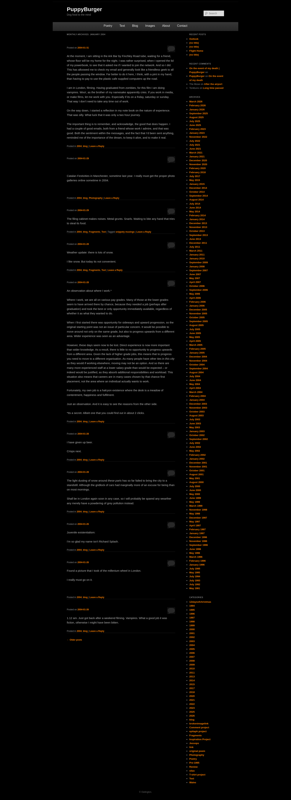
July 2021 (194, 144)
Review (193, 766)
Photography (96, 198)
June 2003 (195, 423)
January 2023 (197, 133)
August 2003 (196, 415)
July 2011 (194, 246)
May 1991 (194, 588)
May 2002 (194, 450)
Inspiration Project (199, 739)
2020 (192, 696)
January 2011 (197, 254)
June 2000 (195, 490)
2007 (192, 656)
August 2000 (196, 482)
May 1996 (194, 553)
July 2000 (194, 486)
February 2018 (197, 172)
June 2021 (195, 148)
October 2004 (197, 364)
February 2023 (197, 129)
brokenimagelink (198, 723)
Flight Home (196, 50)
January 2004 (197, 400)
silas (192, 770)
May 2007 (194, 278)
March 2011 (195, 250)
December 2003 (198, 403)
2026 (192, 715)
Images (150, 25)
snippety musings (125, 232)
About (166, 25)
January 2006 (197, 305)
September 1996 (198, 545)
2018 (192, 692)
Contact (182, 25)
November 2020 (198, 164)
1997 (192, 617)
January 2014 (197, 219)
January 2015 (197, 184)
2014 (192, 680)
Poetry (108, 25)
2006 (192, 653)
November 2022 (198, 136)
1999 (192, 625)
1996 (192, 613)
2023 (192, 708)
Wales (192, 782)
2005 (192, 649)
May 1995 (194, 572)
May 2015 (194, 180)
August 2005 (196, 325)
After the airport (213, 84)
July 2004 (194, 376)
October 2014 (197, 191)
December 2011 (198, 243)
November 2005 (198, 313)
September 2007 (198, 270)
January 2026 (197, 109)
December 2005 (198, 309)
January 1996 (197, 564)
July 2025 (194, 121)
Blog (135, 25)
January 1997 (197, 533)
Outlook (193, 39)
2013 (192, 676)
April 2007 (195, 282)
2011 (192, 672)
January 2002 (197, 458)
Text (122, 25)
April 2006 (195, 298)
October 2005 (197, 317)
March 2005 (195, 345)
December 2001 (198, 462)
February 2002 (197, 455)
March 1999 (195, 505)
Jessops (194, 743)
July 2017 (194, 176)
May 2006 (194, 293)
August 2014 (196, 199)
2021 (192, 700)
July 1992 (194, 584)
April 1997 (195, 525)
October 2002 (197, 435)
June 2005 (195, 333)
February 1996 (197, 560)
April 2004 (195, 388)
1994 (192, 605)
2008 (192, 660)
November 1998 (198, 509)
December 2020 (198, 160)
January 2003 (197, 431)
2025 (192, 711)
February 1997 (197, 529)
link (191, 747)
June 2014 (195, 207)
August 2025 (196, 117)
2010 (192, 668)
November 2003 (198, 407)
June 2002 (195, 447)
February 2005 (197, 348)
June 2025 (195, 125)
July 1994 (194, 576)
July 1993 (194, 580)
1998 (192, 621)
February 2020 (197, 168)
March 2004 (195, 392)
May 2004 (194, 384)
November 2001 (198, 466)
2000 (192, 629)
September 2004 (198, 368)
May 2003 (194, 427)
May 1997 (194, 521)
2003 (192, 641)
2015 (192, 684)
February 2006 (197, 301)
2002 (192, 637)
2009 (192, 664)
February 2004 (197, 396)
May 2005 (194, 337)
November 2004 (198, 360)
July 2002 (194, 443)
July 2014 (194, 203)
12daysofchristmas (200, 601)
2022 (192, 704)
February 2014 (197, 215)
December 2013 (198, 223)
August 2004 (196, 372)
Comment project (199, 727)
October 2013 (197, 231)
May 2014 (194, 211)
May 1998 (194, 513)
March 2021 (195, 152)
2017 (192, 688)
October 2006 (197, 286)
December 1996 (198, 537)
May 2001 (194, 478)
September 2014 (198, 195)
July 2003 (194, 419)
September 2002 (198, 439)
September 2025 (198, 113)
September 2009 (198, 262)
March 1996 (195, 557)
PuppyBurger (84, 9)
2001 (192, 633)
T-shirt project (197, 774)
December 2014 (198, 188)
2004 (79, 146)
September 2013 (198, 235)
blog (85, 146)
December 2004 (198, 356)
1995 (192, 609)
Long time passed (213, 88)
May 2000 (194, 494)
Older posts (74, 640)
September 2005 (198, 321)
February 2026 (197, 105)
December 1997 (198, 517)
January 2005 (197, 352)
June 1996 (195, 549)
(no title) (194, 42)
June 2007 (195, 274)
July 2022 (194, 141)
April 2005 (195, 341)
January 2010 (197, 258)
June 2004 (195, 380)
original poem (197, 751)
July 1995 (194, 568)
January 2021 (197, 156)
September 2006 (198, 290)
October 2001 (197, 470)
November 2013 (198, 227)
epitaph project (198, 731)
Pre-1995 (194, 762)
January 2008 (197, 266)
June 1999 (195, 498)
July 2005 (194, 329)
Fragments (94, 232)
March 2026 (195, 101)
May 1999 (194, 502)
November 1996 (198, 541)
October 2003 (197, 411)
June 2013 (195, 239)
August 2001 (196, 474)
